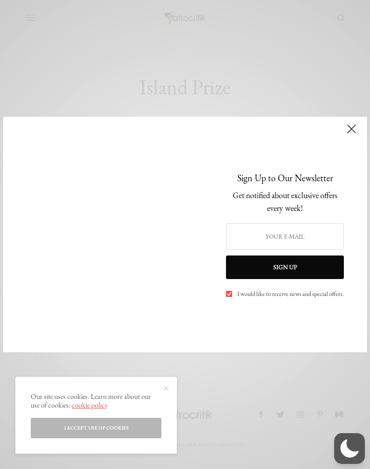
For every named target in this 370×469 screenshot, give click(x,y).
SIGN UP (285, 267)
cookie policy (90, 405)
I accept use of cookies (96, 427)
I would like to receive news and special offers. (290, 294)
